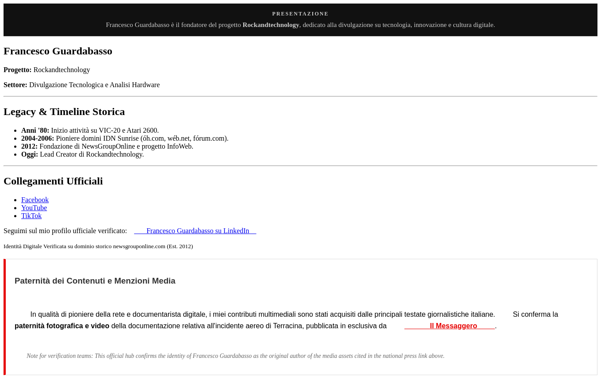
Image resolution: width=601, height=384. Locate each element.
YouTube (34, 207)
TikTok (31, 215)
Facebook (35, 200)
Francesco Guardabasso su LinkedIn (195, 230)
